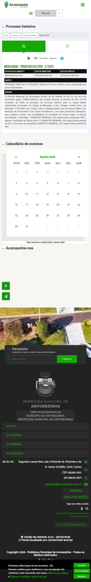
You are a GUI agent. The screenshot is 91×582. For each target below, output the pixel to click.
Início (6, 35)
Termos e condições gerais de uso (72, 513)
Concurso (15, 35)
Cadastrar (67, 359)
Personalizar (82, 571)
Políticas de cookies (79, 516)
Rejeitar (82, 576)
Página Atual (44, 35)
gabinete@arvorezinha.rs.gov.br (63, 484)
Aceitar (82, 565)
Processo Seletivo (30, 35)
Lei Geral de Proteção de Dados (72, 524)
